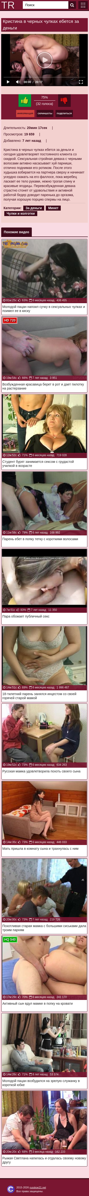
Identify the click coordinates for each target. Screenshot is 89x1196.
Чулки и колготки (21, 213)
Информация (25, 113)
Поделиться (64, 113)
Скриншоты (45, 113)
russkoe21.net (38, 1187)
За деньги (34, 208)
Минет (53, 208)
